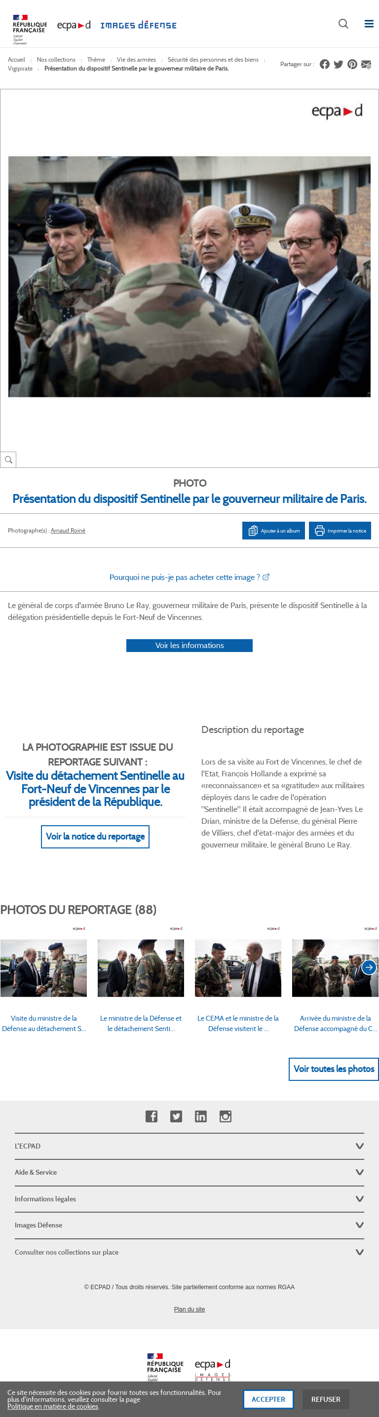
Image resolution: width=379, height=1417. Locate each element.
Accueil (16, 59)
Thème (96, 59)
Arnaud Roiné (68, 530)
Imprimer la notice (340, 530)
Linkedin (200, 1117)
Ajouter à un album (273, 530)
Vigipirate (20, 68)
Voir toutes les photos (334, 1069)
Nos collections (56, 59)
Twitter (176, 1117)
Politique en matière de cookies (52, 1409)
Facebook (151, 1117)
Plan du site (189, 1309)
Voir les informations (189, 645)
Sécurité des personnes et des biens (213, 59)
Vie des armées (136, 59)
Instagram (225, 1117)
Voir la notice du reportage (95, 836)
